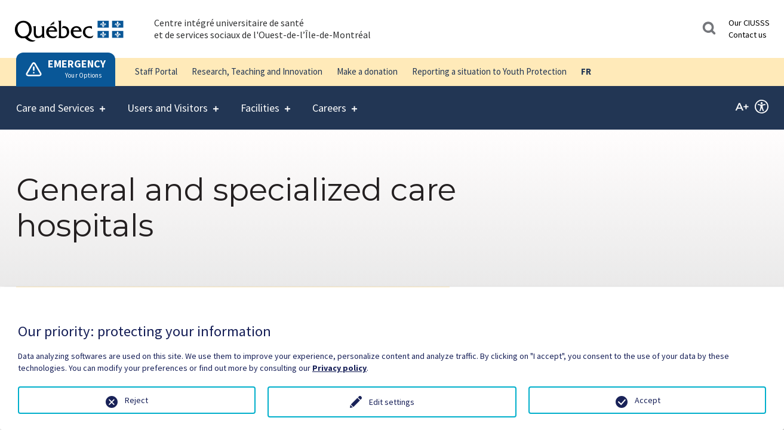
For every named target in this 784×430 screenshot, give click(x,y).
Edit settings (391, 402)
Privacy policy (339, 368)
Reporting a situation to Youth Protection (489, 71)
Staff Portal (156, 71)
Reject (136, 400)
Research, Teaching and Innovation (257, 71)
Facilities (260, 100)
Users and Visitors (167, 100)
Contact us (747, 34)
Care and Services (55, 100)
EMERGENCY (77, 63)
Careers (329, 100)
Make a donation (367, 71)
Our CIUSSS (749, 22)
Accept (647, 400)
